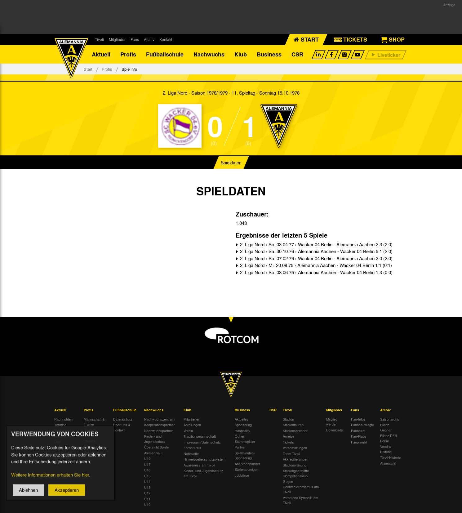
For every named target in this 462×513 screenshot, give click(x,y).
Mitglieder (117, 39)
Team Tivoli (291, 453)
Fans (135, 39)
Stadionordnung (294, 464)
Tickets (288, 441)
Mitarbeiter (191, 419)
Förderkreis (192, 447)
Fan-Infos (358, 419)
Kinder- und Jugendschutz (155, 439)
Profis (128, 54)
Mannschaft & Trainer (94, 422)
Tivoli (99, 39)
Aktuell (101, 54)
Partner (240, 446)
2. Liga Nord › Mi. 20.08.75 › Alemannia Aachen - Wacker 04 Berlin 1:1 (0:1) (315, 265)
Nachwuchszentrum (159, 419)
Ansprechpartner (247, 463)
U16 (147, 469)
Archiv (149, 39)
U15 (147, 475)
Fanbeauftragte (362, 424)
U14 (147, 481)
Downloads (334, 429)
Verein (188, 430)
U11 (147, 498)
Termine (60, 424)
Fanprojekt (359, 441)
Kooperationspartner (159, 424)
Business (269, 54)
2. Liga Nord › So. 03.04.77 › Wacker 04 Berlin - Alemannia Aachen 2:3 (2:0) (316, 244)
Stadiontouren (293, 424)
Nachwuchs (208, 54)
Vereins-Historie (386, 449)
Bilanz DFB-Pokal (389, 438)
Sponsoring (243, 424)
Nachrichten (63, 419)
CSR (297, 54)
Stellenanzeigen (246, 469)
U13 (147, 487)
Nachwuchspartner (158, 430)
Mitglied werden (331, 422)
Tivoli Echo (62, 430)
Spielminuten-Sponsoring (245, 455)
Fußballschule (165, 54)
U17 (147, 464)
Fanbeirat (358, 430)
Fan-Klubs (358, 436)
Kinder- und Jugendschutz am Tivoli (203, 473)
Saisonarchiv (390, 419)
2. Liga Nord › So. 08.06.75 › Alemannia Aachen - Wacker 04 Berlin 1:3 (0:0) (316, 272)
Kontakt (165, 39)
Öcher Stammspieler (245, 439)
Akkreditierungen (295, 459)
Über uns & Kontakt (121, 427)
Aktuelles (241, 419)
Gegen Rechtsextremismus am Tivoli (301, 486)
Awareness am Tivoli (199, 464)
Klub (240, 54)
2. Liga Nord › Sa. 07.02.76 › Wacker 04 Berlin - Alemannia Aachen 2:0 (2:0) (316, 258)
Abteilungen (192, 424)
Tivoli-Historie (390, 457)
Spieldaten (231, 162)
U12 (147, 492)
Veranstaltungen (295, 447)
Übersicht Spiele (156, 446)
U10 (147, 504)
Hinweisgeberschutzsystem (204, 459)
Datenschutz (122, 419)
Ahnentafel (388, 463)
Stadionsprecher (295, 430)
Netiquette (191, 453)
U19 (147, 458)
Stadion (288, 419)
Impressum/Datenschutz (202, 441)
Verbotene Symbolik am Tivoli (300, 500)
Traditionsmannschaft (200, 436)
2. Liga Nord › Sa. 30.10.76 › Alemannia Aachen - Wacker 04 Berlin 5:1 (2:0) (316, 251)
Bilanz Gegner (386, 427)
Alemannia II (153, 452)
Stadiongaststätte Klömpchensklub (296, 473)
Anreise (288, 436)
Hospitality (242, 430)
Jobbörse (242, 475)
